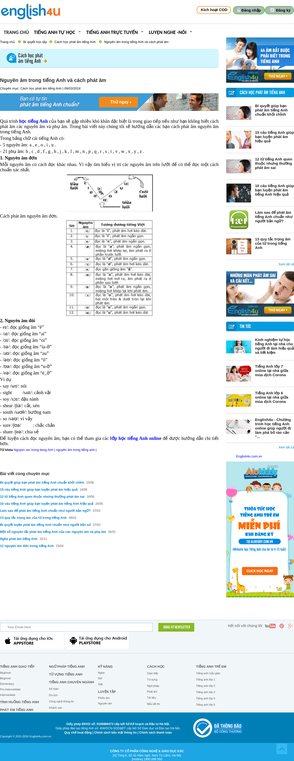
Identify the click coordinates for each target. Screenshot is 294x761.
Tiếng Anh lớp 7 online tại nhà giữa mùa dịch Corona (271, 370)
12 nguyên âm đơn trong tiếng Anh (27, 546)
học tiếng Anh (33, 121)
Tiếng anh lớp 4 (205, 698)
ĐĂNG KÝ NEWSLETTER (176, 627)
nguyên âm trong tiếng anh (75, 450)
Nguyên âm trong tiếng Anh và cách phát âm (136, 42)
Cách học (156, 666)
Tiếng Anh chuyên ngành (71, 682)
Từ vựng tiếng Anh (65, 674)
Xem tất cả (286, 264)
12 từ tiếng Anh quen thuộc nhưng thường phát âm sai (273, 163)
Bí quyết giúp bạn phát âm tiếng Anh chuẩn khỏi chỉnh (271, 110)
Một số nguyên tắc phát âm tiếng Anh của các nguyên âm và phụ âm (53, 532)
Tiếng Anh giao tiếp (17, 666)
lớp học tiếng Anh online (135, 438)
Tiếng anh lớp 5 (205, 704)
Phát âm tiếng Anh (16, 710)
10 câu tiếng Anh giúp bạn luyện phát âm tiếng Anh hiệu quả (274, 190)
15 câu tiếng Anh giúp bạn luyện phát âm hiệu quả (274, 136)
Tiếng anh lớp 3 (205, 692)
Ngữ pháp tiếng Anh (67, 666)
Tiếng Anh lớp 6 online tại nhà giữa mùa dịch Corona (271, 397)
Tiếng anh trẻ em (211, 666)
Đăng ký (283, 10)
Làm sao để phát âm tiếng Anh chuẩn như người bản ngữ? (273, 216)
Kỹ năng (105, 666)
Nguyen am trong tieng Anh (34, 450)
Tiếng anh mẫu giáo (208, 673)
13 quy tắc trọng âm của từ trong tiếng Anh (272, 243)
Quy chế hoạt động (78, 732)
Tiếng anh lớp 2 (205, 685)
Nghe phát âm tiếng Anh (18, 539)
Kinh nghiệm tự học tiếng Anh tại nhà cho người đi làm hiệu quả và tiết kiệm (274, 346)
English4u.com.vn (249, 456)
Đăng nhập (251, 10)
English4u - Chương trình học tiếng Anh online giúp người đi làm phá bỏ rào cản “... (273, 428)
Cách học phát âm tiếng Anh (75, 42)
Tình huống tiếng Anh (19, 702)
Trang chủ (16, 32)
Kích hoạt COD (214, 10)
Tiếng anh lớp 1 (205, 679)
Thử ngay (119, 102)
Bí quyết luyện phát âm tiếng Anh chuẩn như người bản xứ (45, 525)
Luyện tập (107, 692)
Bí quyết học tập (35, 42)
